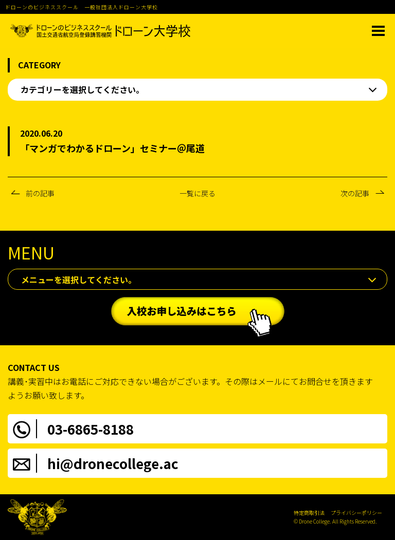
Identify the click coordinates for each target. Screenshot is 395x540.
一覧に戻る (197, 193)
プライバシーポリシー (356, 512)
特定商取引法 (309, 512)
